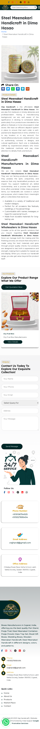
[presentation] (17, 438)
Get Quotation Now (14, 287)
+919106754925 (20, 514)
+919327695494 (20, 517)
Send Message (12, 446)
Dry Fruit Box (9, 334)
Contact (7, 706)
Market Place (10, 703)
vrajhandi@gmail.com (20, 543)
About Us (8, 696)
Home (4, 32)
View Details (13, 342)
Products (8, 700)
